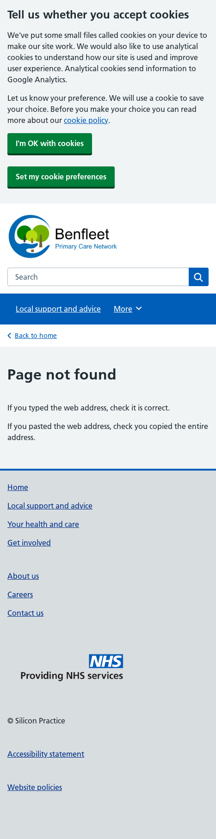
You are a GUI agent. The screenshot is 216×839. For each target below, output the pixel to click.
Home (17, 487)
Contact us (25, 613)
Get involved (29, 542)
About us (23, 576)
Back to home (36, 335)
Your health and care (43, 524)
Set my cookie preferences (61, 176)
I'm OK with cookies (50, 143)
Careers (20, 594)
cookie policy (86, 120)
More (128, 308)
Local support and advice (58, 308)
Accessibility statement (45, 754)
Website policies (34, 787)
